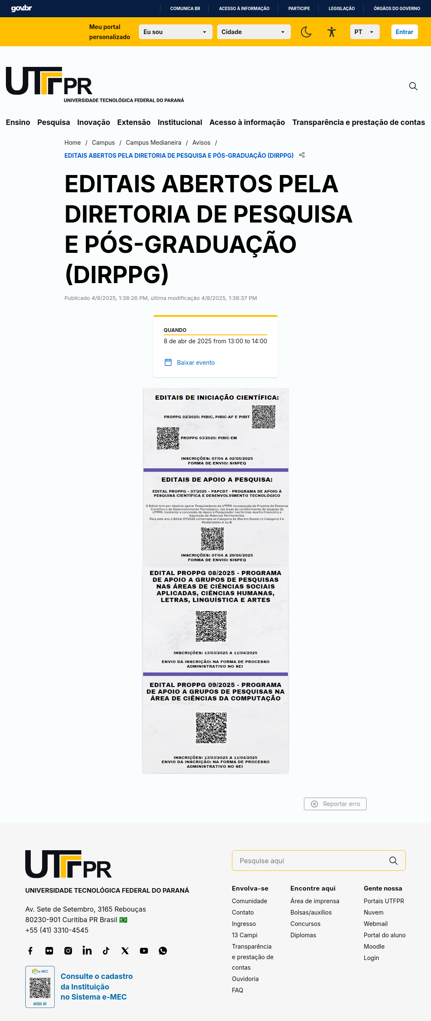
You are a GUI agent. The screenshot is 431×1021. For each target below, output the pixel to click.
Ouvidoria (245, 978)
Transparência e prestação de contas (358, 122)
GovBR (21, 9)
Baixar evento (196, 362)
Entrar (404, 31)
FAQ (237, 990)
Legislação (342, 8)
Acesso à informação (244, 8)
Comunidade (249, 900)
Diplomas (303, 935)
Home (72, 142)
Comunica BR (185, 8)
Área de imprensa (314, 900)
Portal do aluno (385, 935)
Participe (299, 8)
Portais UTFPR (384, 900)
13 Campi (245, 935)
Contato (243, 912)
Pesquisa (53, 122)
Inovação (93, 122)
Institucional (180, 122)
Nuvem (373, 912)
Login (371, 957)
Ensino (18, 122)
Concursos (305, 923)
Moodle (374, 946)
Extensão (134, 122)
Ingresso (244, 923)
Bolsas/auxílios (311, 912)
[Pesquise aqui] (311, 861)
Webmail (376, 923)
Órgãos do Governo (397, 8)
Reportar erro (335, 804)
